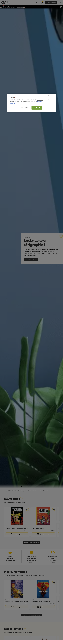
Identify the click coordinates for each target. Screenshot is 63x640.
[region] (31, 103)
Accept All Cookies (37, 107)
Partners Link (12, 103)
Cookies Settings (25, 107)
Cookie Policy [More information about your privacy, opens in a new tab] (40, 101)
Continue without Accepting (49, 95)
